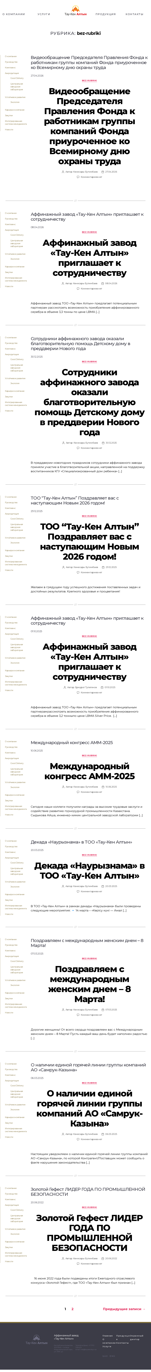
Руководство (11, 62)
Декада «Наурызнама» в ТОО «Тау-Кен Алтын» (89, 870)
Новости (9, 129)
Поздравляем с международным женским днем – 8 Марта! (89, 984)
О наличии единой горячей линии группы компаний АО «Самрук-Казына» (89, 1108)
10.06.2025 (111, 787)
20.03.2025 (111, 886)
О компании (13, 14)
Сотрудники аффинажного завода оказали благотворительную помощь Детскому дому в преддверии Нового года (89, 402)
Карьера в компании (14, 110)
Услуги (44, 14)
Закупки (9, 115)
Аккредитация (12, 73)
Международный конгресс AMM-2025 (89, 771)
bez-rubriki (89, 80)
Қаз (105, 1356)
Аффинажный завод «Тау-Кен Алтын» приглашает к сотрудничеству (89, 257)
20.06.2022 (111, 1258)
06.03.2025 (111, 1134)
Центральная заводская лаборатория (16, 87)
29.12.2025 (111, 567)
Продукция (106, 14)
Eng (112, 1356)
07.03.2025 (111, 1009)
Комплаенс (10, 67)
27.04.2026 (111, 171)
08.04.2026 (111, 283)
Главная (108, 1336)
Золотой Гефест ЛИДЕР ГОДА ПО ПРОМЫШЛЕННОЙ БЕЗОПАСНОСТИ (89, 1232)
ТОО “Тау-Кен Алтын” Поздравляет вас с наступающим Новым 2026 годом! (89, 541)
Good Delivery (17, 78)
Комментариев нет (91, 177)
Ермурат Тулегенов (86, 687)
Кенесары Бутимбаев (85, 171)
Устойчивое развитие (15, 97)
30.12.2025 (111, 443)
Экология (14, 102)
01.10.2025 (110, 687)
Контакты (134, 14)
